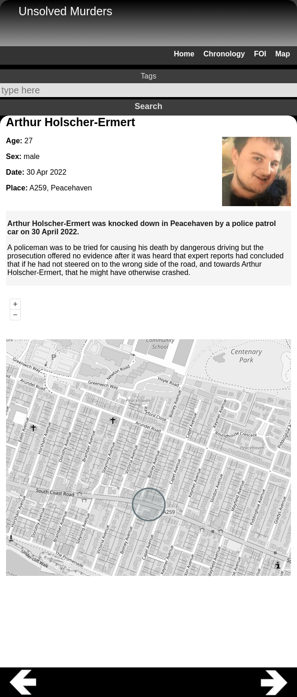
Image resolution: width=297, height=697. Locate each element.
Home (184, 54)
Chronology (224, 54)
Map (282, 54)
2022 (58, 172)
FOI (260, 54)
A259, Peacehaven (61, 188)
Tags (148, 76)
